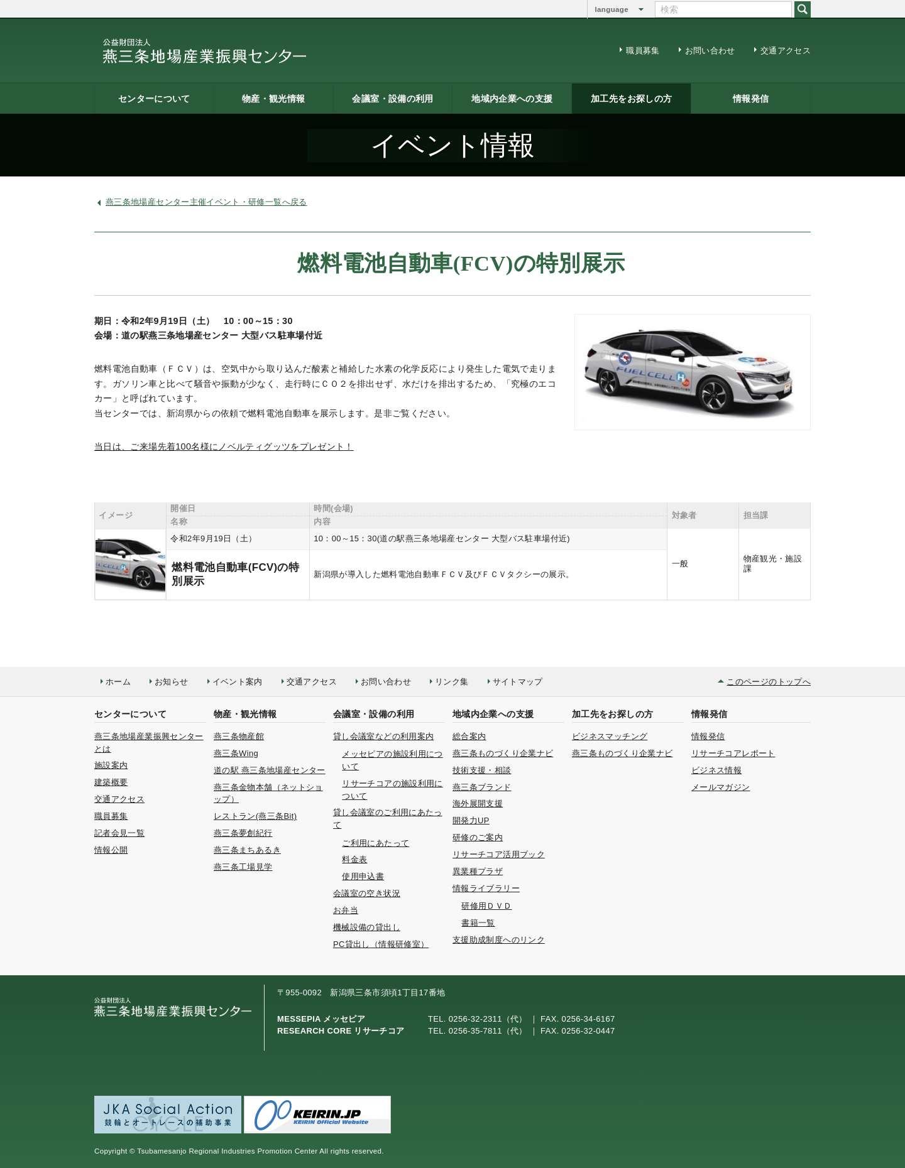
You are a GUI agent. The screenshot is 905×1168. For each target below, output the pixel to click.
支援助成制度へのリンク (498, 939)
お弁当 (345, 910)
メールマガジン (720, 787)
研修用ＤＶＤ (486, 906)
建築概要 (111, 782)
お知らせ (171, 681)
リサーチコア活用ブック (498, 854)
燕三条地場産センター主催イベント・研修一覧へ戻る (206, 202)
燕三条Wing (236, 753)
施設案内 (111, 765)
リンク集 (451, 681)
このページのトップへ (769, 681)
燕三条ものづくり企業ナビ (502, 753)
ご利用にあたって (375, 843)
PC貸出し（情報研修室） (381, 944)
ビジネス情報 (716, 770)
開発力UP (471, 820)
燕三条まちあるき (247, 850)
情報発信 (751, 99)
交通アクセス (785, 50)
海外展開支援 (477, 803)
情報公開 (111, 850)
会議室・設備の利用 (392, 99)
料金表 (354, 859)
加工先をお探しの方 (631, 99)
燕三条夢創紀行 (243, 833)
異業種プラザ (477, 871)
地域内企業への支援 (511, 99)
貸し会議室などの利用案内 (383, 736)
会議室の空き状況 (366, 893)
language (611, 9)
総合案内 (469, 736)
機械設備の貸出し (366, 927)
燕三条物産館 (239, 736)
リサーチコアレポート (733, 753)
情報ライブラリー (486, 888)
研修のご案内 (477, 837)
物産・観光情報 (273, 99)
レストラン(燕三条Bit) (255, 816)
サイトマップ (518, 681)
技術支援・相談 (482, 770)
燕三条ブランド (482, 787)
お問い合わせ (710, 50)
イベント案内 (237, 681)
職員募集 (642, 50)
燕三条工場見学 (243, 867)
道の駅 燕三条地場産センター (270, 770)
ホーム (118, 681)
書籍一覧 (478, 922)
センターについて (154, 99)
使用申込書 (363, 876)
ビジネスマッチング (609, 736)
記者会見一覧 (119, 833)
